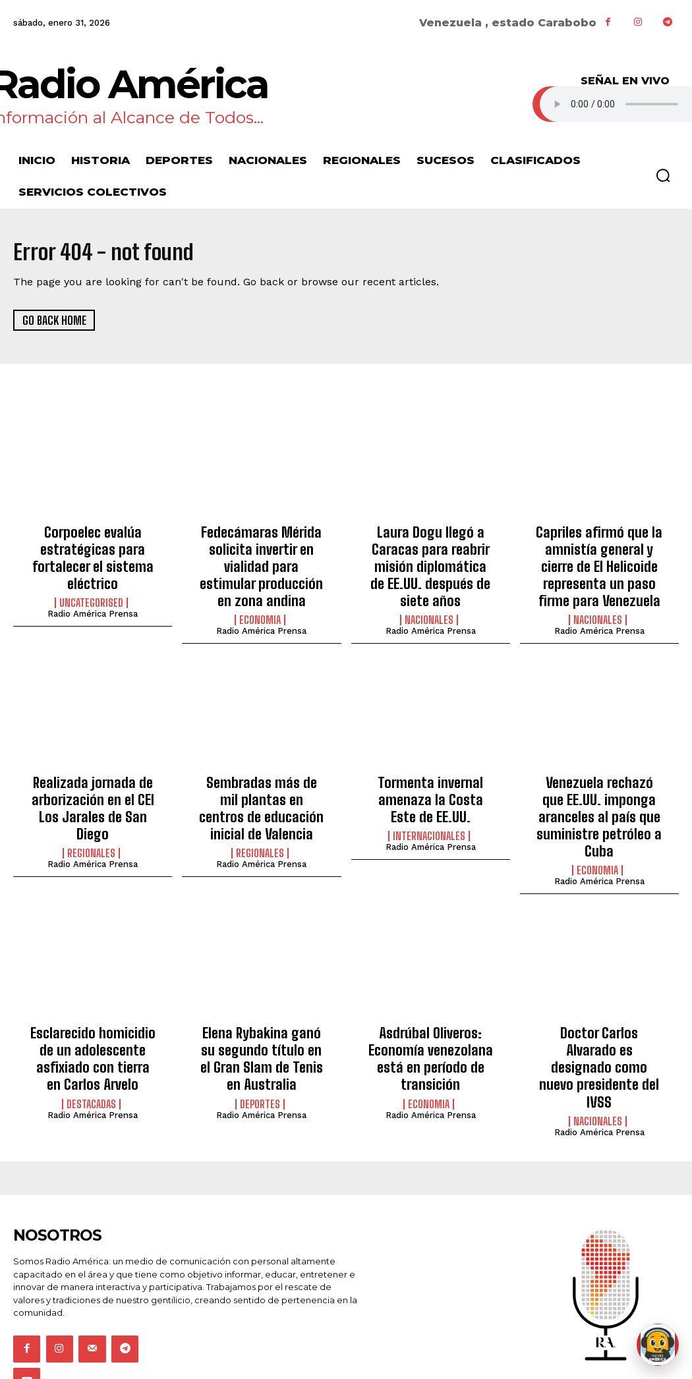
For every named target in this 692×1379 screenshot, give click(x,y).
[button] (663, 175)
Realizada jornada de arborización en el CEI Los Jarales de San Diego (93, 781)
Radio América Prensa (92, 603)
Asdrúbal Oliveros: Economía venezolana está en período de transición (430, 1010)
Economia (260, 592)
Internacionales (429, 814)
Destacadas (91, 1035)
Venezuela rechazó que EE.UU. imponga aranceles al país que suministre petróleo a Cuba (599, 789)
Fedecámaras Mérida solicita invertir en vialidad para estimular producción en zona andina (262, 553)
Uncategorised (91, 592)
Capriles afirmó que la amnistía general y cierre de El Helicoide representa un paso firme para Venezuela (599, 560)
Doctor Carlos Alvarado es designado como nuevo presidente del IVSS (599, 1003)
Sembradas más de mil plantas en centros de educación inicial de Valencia (261, 789)
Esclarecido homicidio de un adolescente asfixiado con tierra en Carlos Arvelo (92, 1003)
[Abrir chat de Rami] (658, 1345)
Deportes (260, 1035)
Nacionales (429, 607)
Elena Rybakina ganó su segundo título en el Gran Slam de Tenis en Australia (261, 1003)
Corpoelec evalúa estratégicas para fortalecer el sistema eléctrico (93, 553)
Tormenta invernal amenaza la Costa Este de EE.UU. (430, 781)
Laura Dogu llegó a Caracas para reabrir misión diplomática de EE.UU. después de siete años (431, 560)
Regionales (91, 814)
